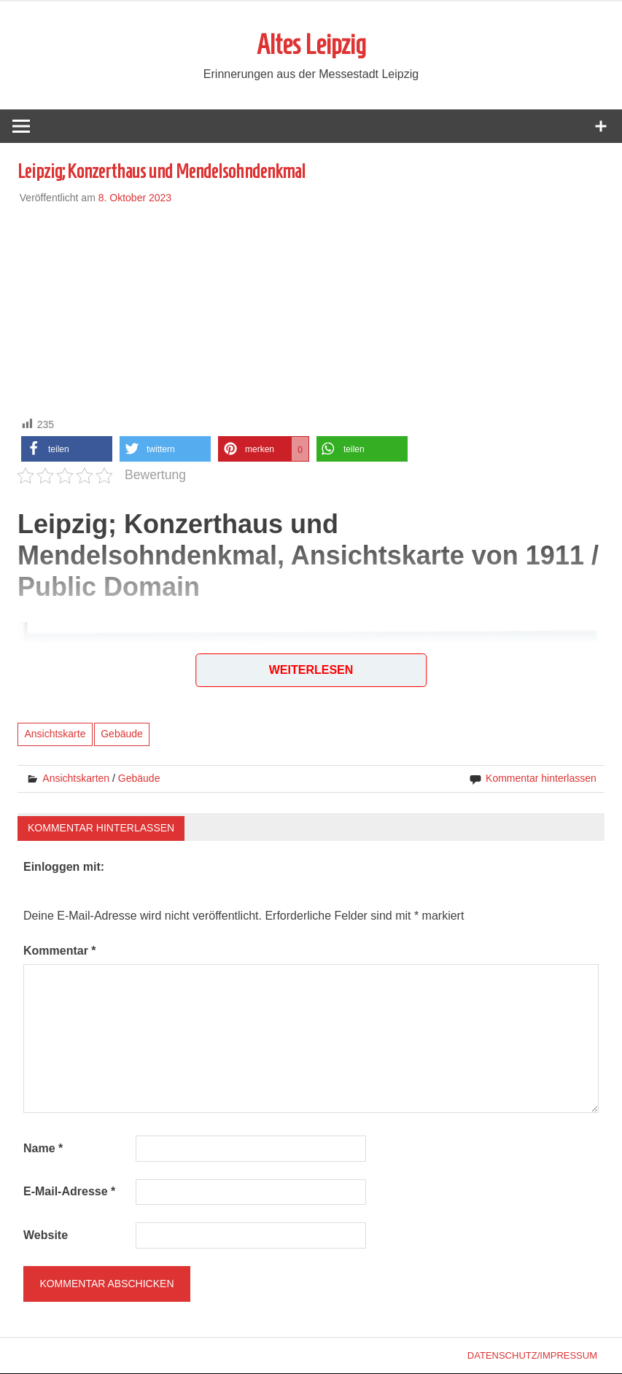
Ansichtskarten (75, 779)
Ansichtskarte (54, 735)
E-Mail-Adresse (69, 1193)
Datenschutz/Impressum (532, 1356)
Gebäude (122, 735)
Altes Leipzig (311, 45)
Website (45, 1236)
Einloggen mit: (63, 867)
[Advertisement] (311, 308)
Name (43, 1149)
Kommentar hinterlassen (541, 779)
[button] (66, 449)
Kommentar (59, 951)
